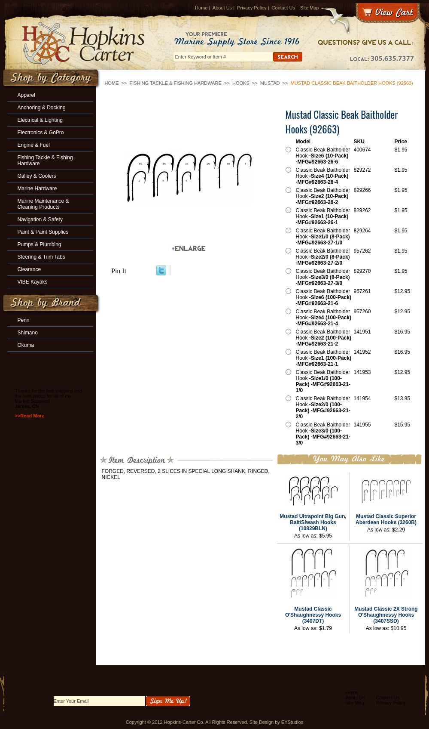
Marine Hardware (37, 188)
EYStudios (292, 722)
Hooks (240, 83)
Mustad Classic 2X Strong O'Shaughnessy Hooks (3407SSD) (385, 615)
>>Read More (30, 415)
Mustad (270, 83)
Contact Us (283, 7)
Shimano (28, 333)
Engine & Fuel (34, 145)
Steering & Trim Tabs (41, 257)
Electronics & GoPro (41, 133)
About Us (222, 7)
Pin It (118, 271)
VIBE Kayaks (33, 282)
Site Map (309, 7)
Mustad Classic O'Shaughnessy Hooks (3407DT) (313, 615)
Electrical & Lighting (40, 120)
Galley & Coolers (37, 176)
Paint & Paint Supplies (43, 232)
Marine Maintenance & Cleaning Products (43, 204)
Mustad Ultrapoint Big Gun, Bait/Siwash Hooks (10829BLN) (313, 522)
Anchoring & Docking (42, 108)
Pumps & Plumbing (39, 244)
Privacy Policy (251, 7)
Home (201, 7)
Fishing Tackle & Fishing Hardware (176, 83)
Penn (24, 320)
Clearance (29, 269)
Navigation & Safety (40, 219)
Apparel (26, 95)
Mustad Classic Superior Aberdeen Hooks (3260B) (386, 519)
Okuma (26, 345)
